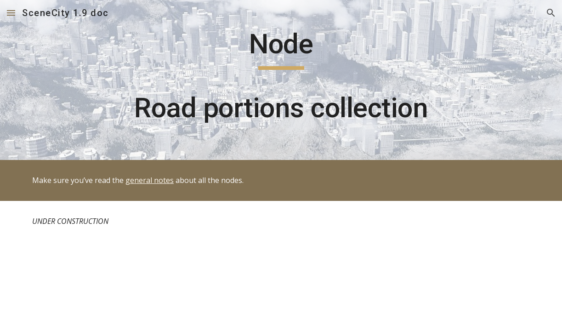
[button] (11, 12)
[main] (281, 80)
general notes (149, 180)
